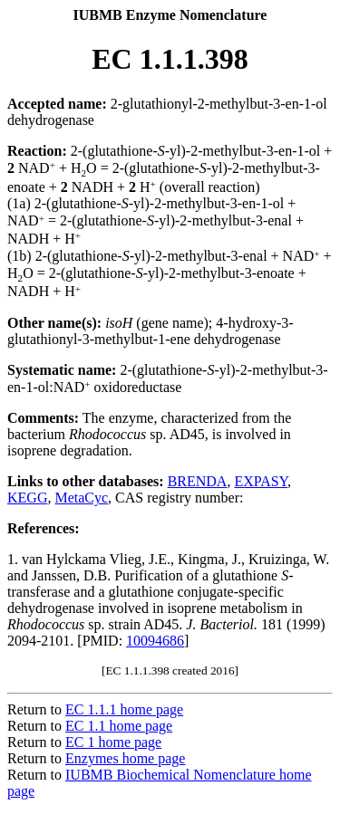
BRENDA (198, 481)
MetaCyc (81, 497)
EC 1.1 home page (118, 725)
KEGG (27, 497)
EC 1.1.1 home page (124, 709)
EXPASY (260, 481)
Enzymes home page (125, 758)
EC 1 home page (113, 742)
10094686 (155, 640)
